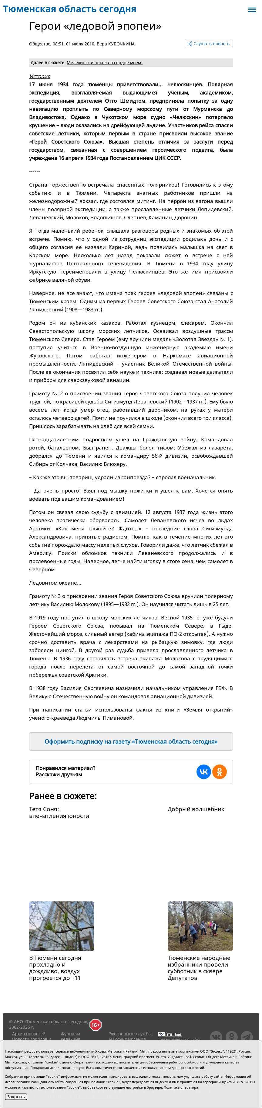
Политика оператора (181, 1087)
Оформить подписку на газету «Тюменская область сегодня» (131, 741)
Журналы (70, 1034)
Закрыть (16, 1097)
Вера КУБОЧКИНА (116, 44)
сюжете (78, 795)
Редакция (70, 1039)
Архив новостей (28, 1034)
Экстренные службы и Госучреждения (130, 1036)
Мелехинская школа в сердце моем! (105, 62)
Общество (39, 44)
